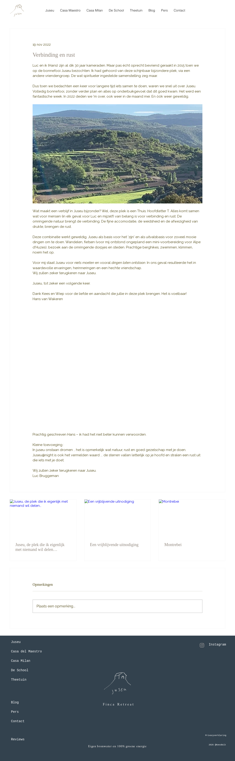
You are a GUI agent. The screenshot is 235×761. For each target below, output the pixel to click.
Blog (15, 702)
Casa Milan (20, 661)
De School (19, 670)
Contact (18, 721)
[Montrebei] (192, 518)
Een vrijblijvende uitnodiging (114, 544)
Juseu (16, 642)
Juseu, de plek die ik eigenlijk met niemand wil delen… (39, 547)
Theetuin (18, 680)
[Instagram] (202, 645)
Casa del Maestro (26, 651)
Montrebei (173, 544)
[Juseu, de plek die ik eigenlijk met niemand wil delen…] (43, 518)
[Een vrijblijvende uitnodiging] (117, 518)
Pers (15, 712)
